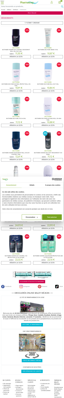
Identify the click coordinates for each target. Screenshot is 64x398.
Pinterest (42, 286)
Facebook (6, 286)
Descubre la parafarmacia (32, 325)
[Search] (30, 6)
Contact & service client (19, 391)
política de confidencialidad (45, 389)
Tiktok (59, 286)
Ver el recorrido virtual (32, 360)
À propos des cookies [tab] (52, 185)
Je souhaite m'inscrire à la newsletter (32, 281)
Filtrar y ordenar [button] (32, 23)
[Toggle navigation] (2, 2)
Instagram (24, 286)
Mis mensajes (7, 383)
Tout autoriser (52, 217)
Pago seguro (19, 385)
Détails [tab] (32, 185)
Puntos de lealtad (6, 393)
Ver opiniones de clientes (32, 371)
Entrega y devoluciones (19, 388)
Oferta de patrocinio (6, 389)
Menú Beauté (32, 13)
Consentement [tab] (11, 185)
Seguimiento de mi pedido (7, 386)
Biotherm (15, 10)
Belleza (9, 10)
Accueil (3, 10)
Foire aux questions (18, 395)
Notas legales (45, 387)
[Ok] (62, 6)
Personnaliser (32, 217)
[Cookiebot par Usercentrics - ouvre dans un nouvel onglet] (53, 179)
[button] (51, 2)
